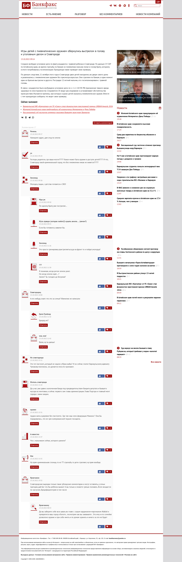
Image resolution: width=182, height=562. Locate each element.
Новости (27, 14)
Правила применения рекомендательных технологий (104, 555)
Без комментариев (111, 14)
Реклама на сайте (131, 555)
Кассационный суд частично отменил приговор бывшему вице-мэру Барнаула (56, 112)
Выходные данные (27, 555)
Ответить (34, 142)
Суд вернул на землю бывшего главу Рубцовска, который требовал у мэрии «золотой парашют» (137, 351)
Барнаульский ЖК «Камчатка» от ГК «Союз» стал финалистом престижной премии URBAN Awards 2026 (68, 106)
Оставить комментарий (103, 123)
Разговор (80, 14)
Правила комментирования (75, 555)
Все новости (156, 362)
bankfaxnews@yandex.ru (117, 538)
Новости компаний (148, 14)
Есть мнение (53, 14)
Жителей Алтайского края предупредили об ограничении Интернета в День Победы (59, 109)
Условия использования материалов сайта (50, 555)
